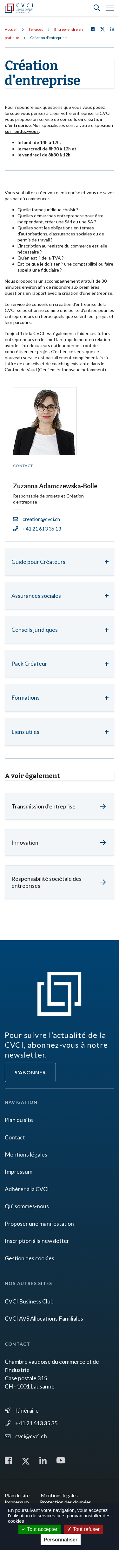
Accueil (11, 29)
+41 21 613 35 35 (31, 1423)
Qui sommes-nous (27, 1206)
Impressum (18, 1171)
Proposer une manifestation (39, 1223)
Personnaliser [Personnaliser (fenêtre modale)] (60, 1539)
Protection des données (65, 1502)
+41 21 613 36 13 (37, 528)
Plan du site (19, 1119)
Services (36, 29)
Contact (15, 1137)
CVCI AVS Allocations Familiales (44, 1318)
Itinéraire (22, 1410)
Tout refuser (83, 1529)
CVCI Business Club (29, 1301)
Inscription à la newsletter (37, 1240)
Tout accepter (39, 1529)
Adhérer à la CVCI (27, 1188)
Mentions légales (26, 1154)
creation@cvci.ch (36, 519)
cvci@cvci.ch (26, 1436)
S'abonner (30, 1072)
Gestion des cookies (29, 1258)
